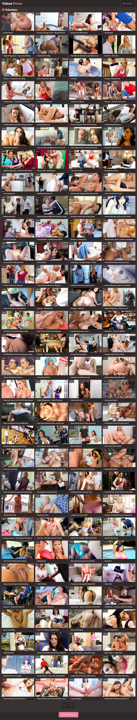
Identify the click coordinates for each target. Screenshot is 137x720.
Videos (13, 3)
